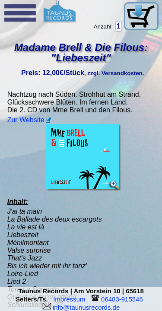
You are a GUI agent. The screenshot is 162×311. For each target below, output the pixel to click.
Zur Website (25, 120)
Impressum (71, 299)
